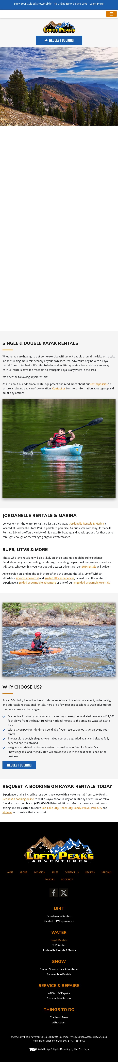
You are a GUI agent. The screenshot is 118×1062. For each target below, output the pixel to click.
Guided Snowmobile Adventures (59, 969)
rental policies (99, 384)
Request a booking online (18, 799)
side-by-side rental (27, 578)
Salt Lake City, (50, 808)
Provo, (86, 808)
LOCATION (39, 872)
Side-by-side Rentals (59, 916)
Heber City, (66, 808)
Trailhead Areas (59, 1017)
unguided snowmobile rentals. (92, 582)
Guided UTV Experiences (59, 921)
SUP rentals (89, 566)
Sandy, (78, 808)
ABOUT (23, 872)
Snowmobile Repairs (59, 998)
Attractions (59, 1022)
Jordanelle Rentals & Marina (86, 523)
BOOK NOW (67, 879)
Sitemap (103, 1036)
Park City (96, 808)
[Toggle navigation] (111, 14)
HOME (10, 872)
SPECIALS (106, 872)
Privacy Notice (76, 1036)
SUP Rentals (59, 945)
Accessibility (91, 1036)
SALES (55, 872)
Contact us (59, 388)
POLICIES (50, 879)
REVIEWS (90, 872)
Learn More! (96, 3)
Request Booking (59, 40)
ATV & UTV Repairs (59, 993)
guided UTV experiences (59, 578)
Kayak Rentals (59, 940)
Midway (7, 812)
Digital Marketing (61, 1049)
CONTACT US (72, 872)
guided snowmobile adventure (37, 582)
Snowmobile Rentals (59, 974)
